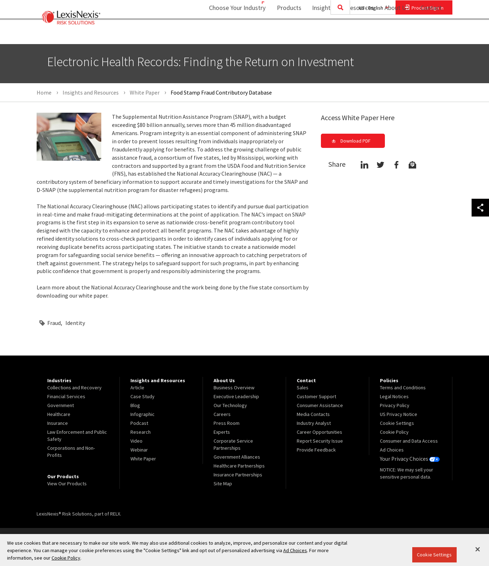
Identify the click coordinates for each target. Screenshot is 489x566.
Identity (75, 322)
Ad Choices (392, 450)
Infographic (142, 414)
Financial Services (66, 396)
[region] (244, 550)
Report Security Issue (320, 441)
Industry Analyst (314, 423)
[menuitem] (284, 34)
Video (136, 441)
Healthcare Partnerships (239, 466)
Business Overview (234, 387)
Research (140, 432)
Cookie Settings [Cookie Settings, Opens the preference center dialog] (434, 554)
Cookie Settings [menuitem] (397, 423)
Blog (135, 405)
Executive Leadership (236, 396)
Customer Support (316, 396)
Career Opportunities (319, 432)
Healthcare (58, 414)
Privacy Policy (394, 405)
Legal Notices (394, 396)
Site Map (223, 483)
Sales (302, 387)
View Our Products (67, 483)
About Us (392, 34)
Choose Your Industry (228, 34)
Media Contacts (313, 414)
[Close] (477, 549)
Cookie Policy (394, 432)
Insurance (57, 423)
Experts (222, 432)
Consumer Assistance (320, 405)
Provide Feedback (316, 450)
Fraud (54, 322)
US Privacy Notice (398, 414)
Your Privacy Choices (407, 458)
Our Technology (230, 405)
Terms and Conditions (403, 387)
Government (60, 405)
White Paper (143, 458)
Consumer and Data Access (409, 441)
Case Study (142, 396)
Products (284, 34)
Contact (431, 34)
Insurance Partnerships (238, 474)
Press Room (227, 423)
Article (137, 387)
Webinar (139, 450)
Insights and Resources (338, 34)
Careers (222, 414)
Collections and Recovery (74, 387)
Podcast (139, 423)
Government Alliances (237, 457)
